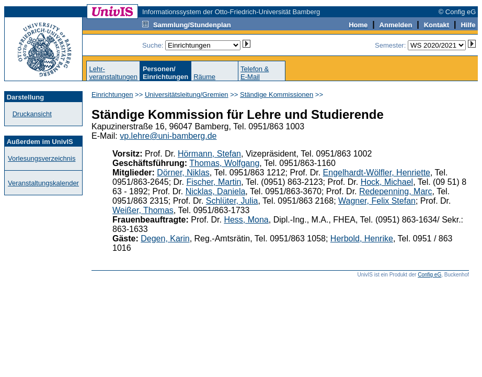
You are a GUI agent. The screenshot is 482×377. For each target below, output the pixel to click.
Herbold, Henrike (361, 238)
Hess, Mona (246, 219)
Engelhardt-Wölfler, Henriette (376, 172)
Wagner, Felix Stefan (377, 200)
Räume (204, 77)
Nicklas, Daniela (216, 191)
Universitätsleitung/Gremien (186, 94)
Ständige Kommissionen (276, 94)
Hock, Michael (387, 182)
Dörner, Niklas (183, 172)
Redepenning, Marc (395, 191)
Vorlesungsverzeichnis (41, 158)
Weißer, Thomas (143, 210)
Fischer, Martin (213, 182)
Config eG (429, 275)
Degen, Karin (165, 238)
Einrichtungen (112, 94)
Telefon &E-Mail (254, 73)
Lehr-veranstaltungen (113, 73)
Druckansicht (32, 114)
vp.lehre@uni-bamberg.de (168, 135)
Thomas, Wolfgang (224, 163)
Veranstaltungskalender (43, 183)
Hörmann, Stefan (209, 153)
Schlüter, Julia (232, 200)
